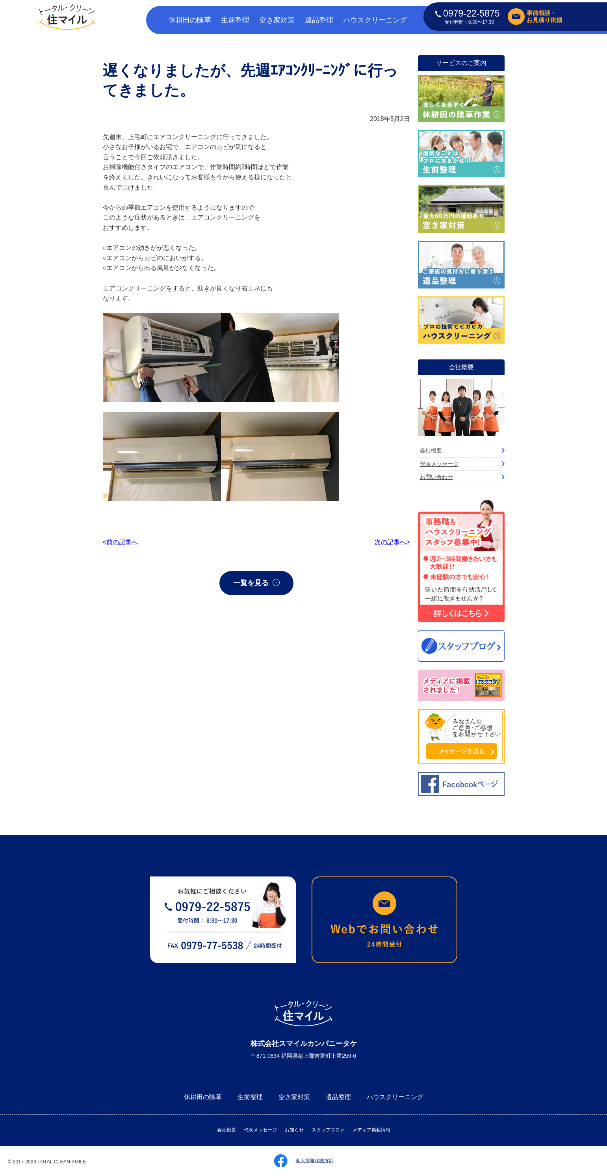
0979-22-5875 (467, 13)
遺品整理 (319, 20)
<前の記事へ (120, 542)
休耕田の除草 (190, 20)
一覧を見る (251, 583)
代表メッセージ (439, 464)
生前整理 (235, 20)
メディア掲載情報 (371, 1130)
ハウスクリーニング (375, 20)
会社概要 (431, 450)
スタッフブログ (328, 1130)
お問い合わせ (436, 477)
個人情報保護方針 (315, 1160)
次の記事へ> (392, 542)
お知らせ (294, 1130)
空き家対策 (277, 20)
